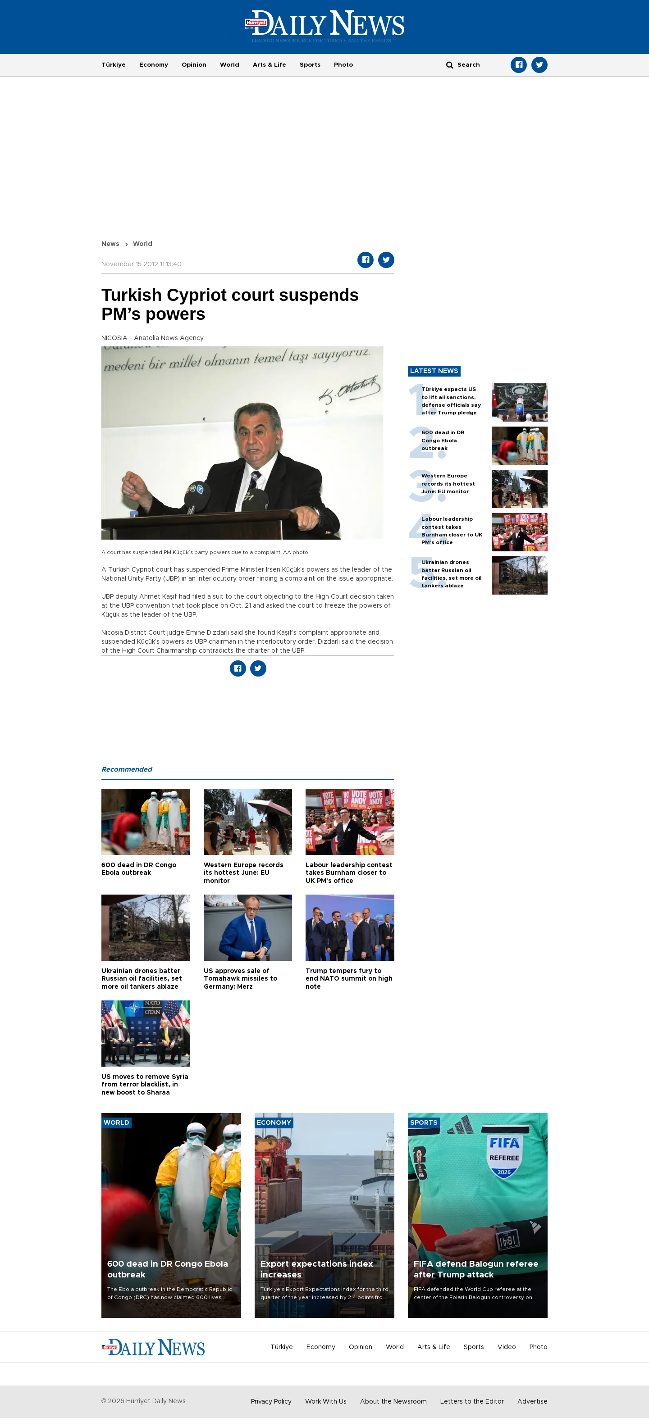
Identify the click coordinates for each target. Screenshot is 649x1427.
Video (507, 1347)
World (229, 65)
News (110, 244)
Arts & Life (269, 65)
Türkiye (113, 65)
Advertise (532, 1402)
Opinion (194, 65)
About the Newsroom (393, 1402)
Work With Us (326, 1402)
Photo (343, 65)
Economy (153, 65)
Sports (310, 65)
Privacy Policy (271, 1402)
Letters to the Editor (472, 1402)
